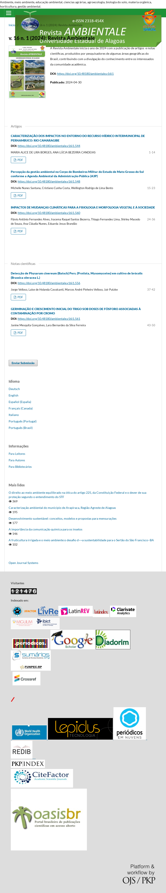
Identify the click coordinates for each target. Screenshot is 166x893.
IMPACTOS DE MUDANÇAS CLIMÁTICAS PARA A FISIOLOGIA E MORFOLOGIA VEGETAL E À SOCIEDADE (83, 207)
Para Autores (17, 460)
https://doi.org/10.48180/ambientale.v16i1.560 (49, 213)
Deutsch (14, 389)
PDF (20, 160)
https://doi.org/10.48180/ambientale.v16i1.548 (49, 181)
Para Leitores (17, 453)
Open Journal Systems (23, 563)
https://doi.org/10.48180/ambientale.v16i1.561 (49, 318)
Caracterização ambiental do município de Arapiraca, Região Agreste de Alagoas (62, 507)
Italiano (14, 415)
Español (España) (20, 402)
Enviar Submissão (23, 363)
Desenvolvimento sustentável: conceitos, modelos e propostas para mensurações (63, 518)
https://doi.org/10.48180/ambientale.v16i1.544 (49, 146)
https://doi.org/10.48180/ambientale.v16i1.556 (49, 283)
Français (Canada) (21, 408)
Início (12, 25)
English (13, 395)
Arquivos (25, 25)
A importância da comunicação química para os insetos (45, 529)
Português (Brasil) (21, 428)
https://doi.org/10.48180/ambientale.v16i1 (85, 73)
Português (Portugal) (23, 421)
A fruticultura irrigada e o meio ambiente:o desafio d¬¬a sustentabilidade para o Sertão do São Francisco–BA (81, 540)
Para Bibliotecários (20, 466)
